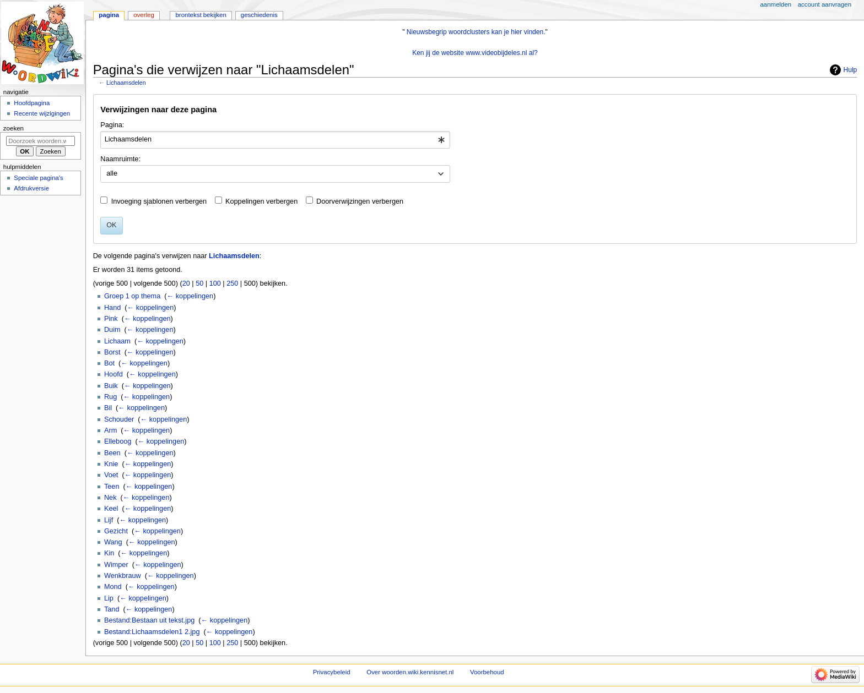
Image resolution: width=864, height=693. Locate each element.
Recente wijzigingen (42, 113)
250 (232, 283)
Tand (112, 609)
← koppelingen (190, 296)
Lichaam (117, 341)
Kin (109, 553)
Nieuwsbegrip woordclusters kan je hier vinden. (476, 32)
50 (199, 283)
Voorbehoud (487, 672)
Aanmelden (776, 4)
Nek (110, 497)
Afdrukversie (31, 188)
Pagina (109, 15)
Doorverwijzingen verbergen (359, 201)
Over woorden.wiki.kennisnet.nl (409, 672)
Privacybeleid (331, 672)
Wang (113, 542)
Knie (111, 464)
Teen (112, 486)
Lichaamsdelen (126, 82)
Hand (112, 308)
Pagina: (112, 125)
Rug (110, 397)
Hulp (850, 70)
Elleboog (117, 441)
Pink (111, 319)
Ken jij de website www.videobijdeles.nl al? (475, 53)
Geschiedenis (259, 15)
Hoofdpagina (32, 103)
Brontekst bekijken (200, 15)
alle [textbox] (111, 173)
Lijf (108, 520)
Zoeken (13, 128)
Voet (111, 475)
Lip (109, 598)
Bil (108, 408)
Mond (113, 587)
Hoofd (113, 374)
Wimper (116, 565)
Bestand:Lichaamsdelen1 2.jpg (152, 632)
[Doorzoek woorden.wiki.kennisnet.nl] (40, 141)
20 (186, 283)
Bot (109, 363)
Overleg (143, 15)
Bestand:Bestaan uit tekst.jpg (149, 620)
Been (112, 453)
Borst (112, 352)
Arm (110, 430)
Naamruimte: (120, 159)
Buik (111, 386)
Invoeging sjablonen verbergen (159, 201)
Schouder (119, 419)
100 (215, 283)
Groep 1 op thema (132, 296)
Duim (112, 330)
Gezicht (116, 531)
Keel (111, 508)
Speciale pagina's (38, 177)
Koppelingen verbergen (261, 201)
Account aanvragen (824, 4)
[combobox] (275, 140)
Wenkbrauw (122, 576)
